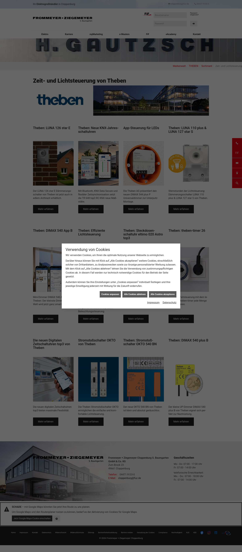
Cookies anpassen (110, 294)
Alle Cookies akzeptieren (163, 294)
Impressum (153, 302)
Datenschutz (169, 302)
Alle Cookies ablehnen (135, 294)
